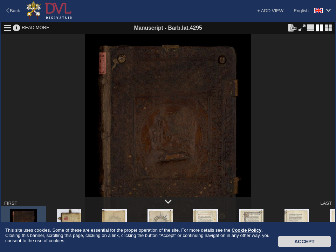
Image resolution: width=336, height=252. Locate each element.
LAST (326, 203)
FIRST (11, 203)
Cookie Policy (246, 230)
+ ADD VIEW (270, 10)
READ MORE (35, 27)
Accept (304, 241)
